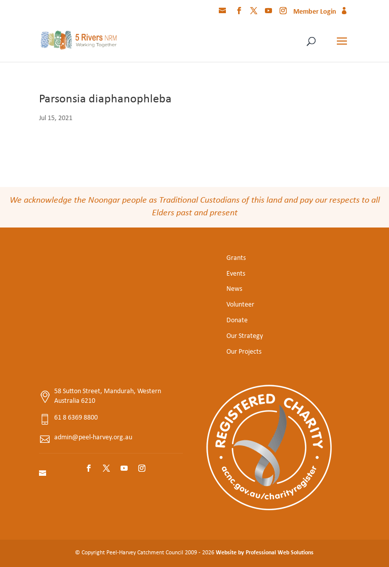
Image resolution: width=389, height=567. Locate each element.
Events (235, 274)
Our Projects (243, 352)
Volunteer (240, 305)
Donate (237, 320)
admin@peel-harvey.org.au (93, 437)
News (234, 289)
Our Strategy (244, 336)
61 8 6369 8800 (76, 418)
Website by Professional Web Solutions (265, 553)
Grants (236, 258)
